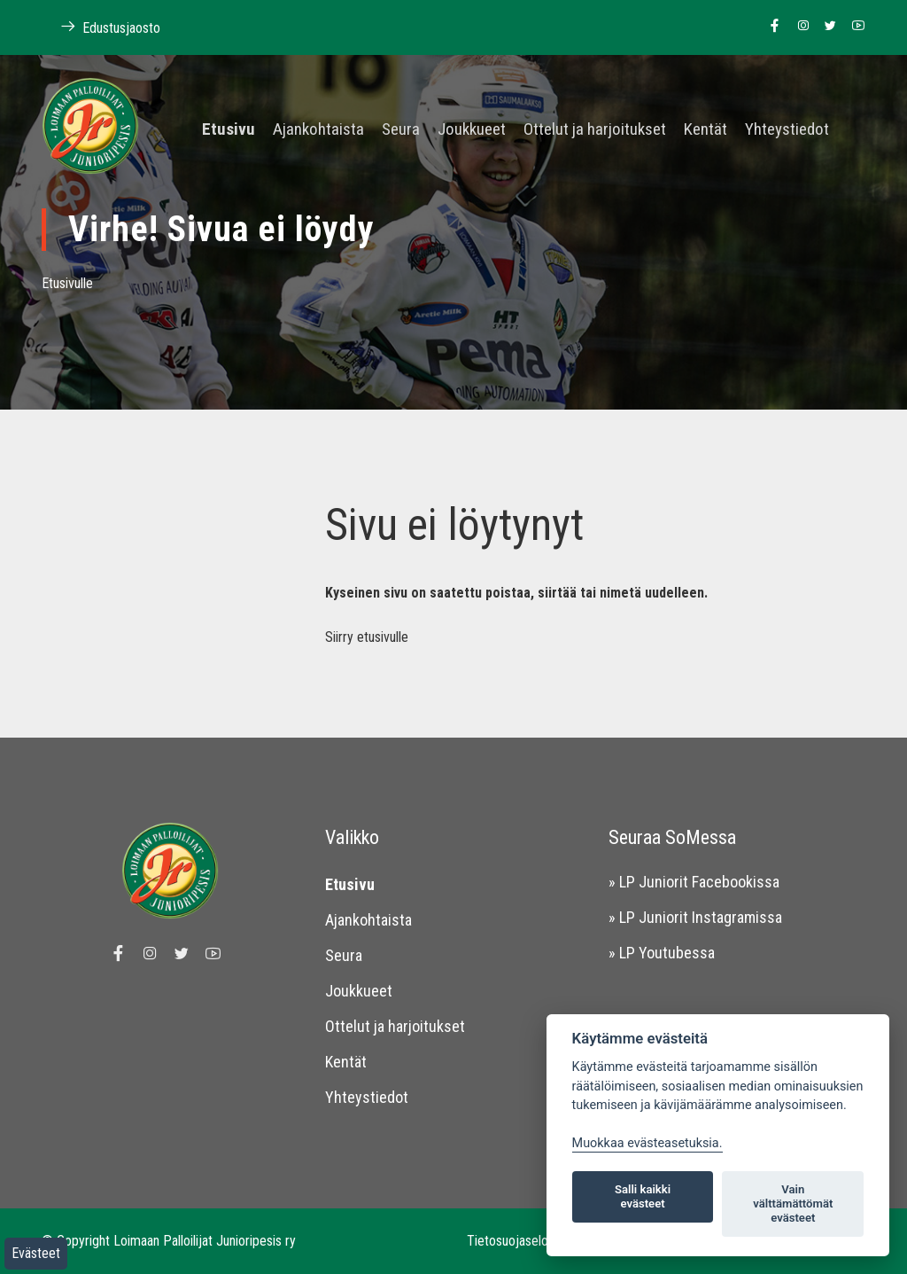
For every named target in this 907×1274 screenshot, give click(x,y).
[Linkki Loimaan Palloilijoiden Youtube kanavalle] (853, 26)
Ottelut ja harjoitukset (594, 130)
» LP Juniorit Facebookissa (694, 881)
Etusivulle (67, 283)
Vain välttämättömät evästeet (793, 1203)
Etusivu (228, 130)
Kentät (705, 130)
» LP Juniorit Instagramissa (695, 917)
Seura (401, 130)
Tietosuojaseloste (516, 1240)
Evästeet (36, 1253)
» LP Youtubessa (662, 952)
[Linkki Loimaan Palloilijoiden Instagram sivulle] (798, 26)
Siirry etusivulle (366, 637)
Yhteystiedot (787, 130)
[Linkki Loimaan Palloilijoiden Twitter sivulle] (826, 26)
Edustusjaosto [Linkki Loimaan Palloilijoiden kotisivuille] (101, 27)
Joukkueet (472, 130)
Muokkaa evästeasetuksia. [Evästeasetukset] (647, 1143)
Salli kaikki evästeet (643, 1196)
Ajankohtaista (318, 130)
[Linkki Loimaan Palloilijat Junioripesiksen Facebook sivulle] (770, 26)
